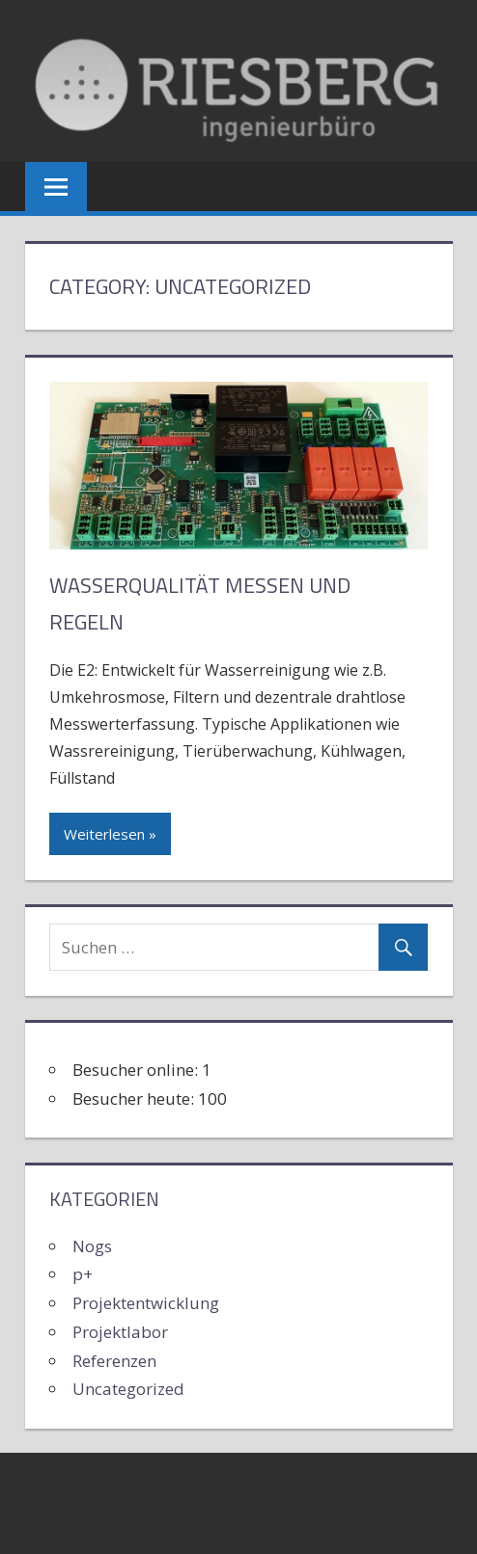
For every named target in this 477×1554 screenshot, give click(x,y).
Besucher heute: (135, 1098)
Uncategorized (128, 1389)
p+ (82, 1274)
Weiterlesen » (110, 834)
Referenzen (114, 1361)
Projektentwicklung (145, 1303)
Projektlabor (120, 1332)
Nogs (92, 1246)
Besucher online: (137, 1069)
